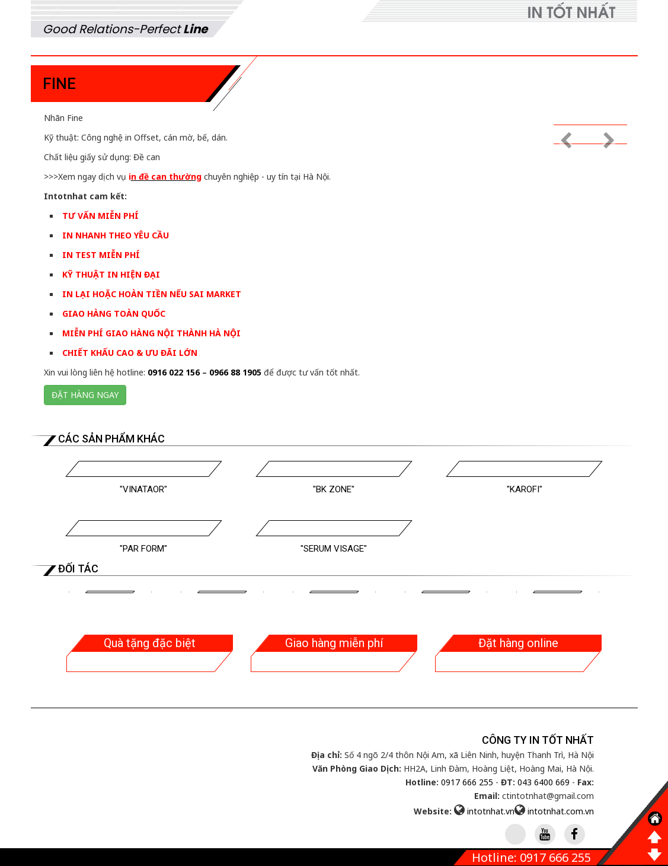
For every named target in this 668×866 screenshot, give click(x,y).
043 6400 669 (543, 782)
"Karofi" (524, 489)
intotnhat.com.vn (561, 811)
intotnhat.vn (490, 811)
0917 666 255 (467, 782)
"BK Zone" (333, 489)
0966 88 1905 (235, 372)
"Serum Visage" (334, 548)
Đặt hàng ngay (85, 394)
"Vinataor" (143, 489)
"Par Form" (143, 548)
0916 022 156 (174, 372)
